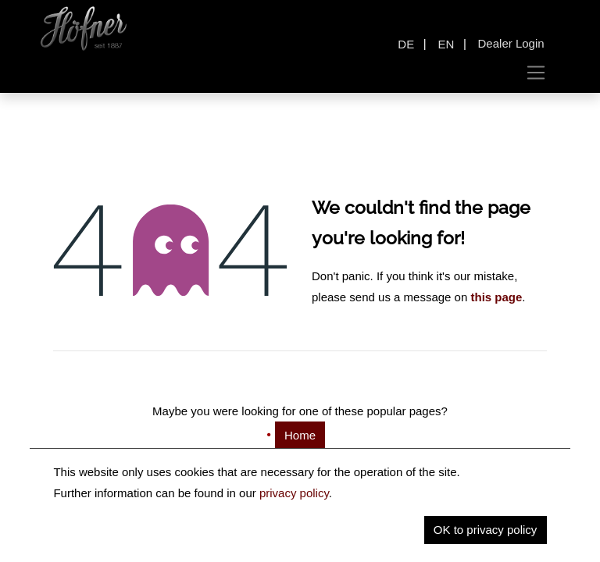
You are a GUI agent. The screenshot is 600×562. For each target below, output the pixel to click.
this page (496, 297)
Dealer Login (511, 43)
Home (300, 435)
